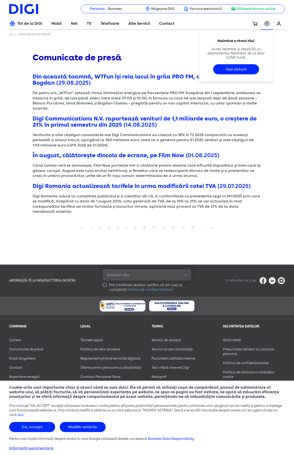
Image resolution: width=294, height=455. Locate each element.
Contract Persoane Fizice (100, 377)
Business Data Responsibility (171, 439)
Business (115, 9)
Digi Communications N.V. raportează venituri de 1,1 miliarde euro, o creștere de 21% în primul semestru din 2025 (145, 121)
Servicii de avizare (166, 340)
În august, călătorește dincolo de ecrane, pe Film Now (126, 155)
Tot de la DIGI (29, 23)
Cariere (15, 340)
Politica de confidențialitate (150, 290)
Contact (166, 23)
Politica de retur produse (100, 349)
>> (185, 275)
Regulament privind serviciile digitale (110, 358)
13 (183, 228)
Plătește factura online (256, 9)
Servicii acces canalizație (172, 349)
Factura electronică (206, 9)
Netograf (159, 377)
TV (89, 23)
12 (173, 228)
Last (212, 227)
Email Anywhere (22, 358)
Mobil (56, 23)
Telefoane (110, 23)
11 (164, 228)
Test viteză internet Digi (170, 368)
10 (154, 228)
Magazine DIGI (163, 9)
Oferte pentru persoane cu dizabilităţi (110, 368)
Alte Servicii (139, 23)
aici (20, 415)
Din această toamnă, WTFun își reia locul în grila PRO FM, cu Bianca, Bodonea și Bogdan (145, 80)
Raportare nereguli (24, 377)
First (82, 227)
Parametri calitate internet (173, 358)
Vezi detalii (236, 69)
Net (74, 23)
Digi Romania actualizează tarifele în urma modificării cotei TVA (142, 186)
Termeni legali (91, 340)
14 (193, 228)
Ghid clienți (232, 340)
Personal (97, 9)
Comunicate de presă (34, 34)
